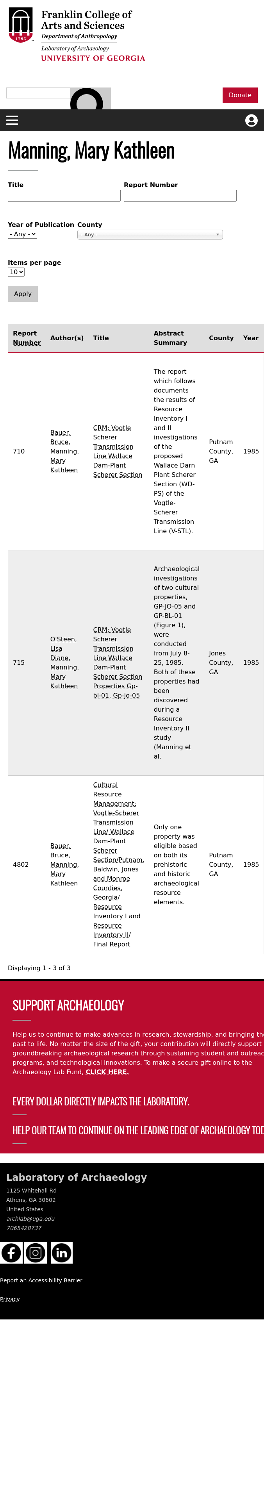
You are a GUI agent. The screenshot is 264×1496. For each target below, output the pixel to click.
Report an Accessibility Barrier (41, 1280)
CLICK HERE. (107, 1072)
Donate (240, 95)
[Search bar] (90, 108)
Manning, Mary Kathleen (64, 461)
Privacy (10, 1299)
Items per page (34, 262)
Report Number (151, 185)
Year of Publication (41, 225)
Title (15, 185)
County (89, 225)
